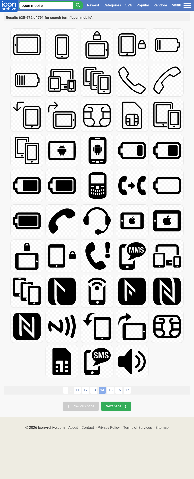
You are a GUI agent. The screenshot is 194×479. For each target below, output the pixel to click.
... (71, 390)
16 (119, 390)
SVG (128, 5)
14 (102, 390)
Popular (143, 5)
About (73, 427)
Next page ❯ (116, 406)
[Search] (78, 5)
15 (111, 390)
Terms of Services (137, 427)
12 (86, 390)
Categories (112, 5)
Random (160, 5)
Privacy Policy (109, 427)
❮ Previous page (80, 406)
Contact (87, 427)
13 (94, 390)
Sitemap (162, 427)
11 (77, 390)
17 (127, 390)
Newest (93, 5)
